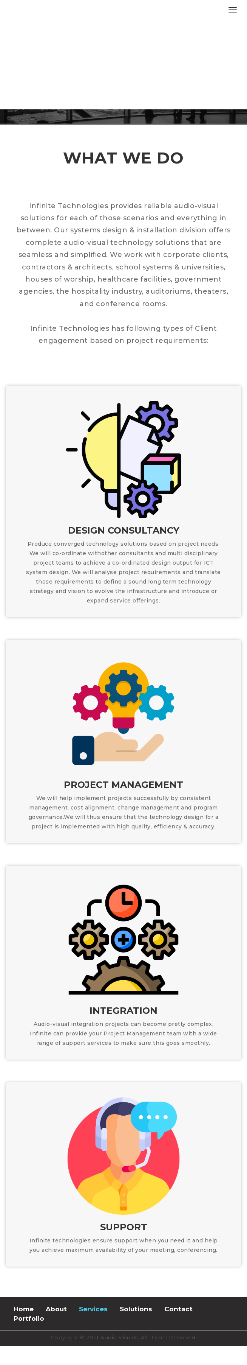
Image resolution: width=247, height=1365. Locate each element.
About (56, 1309)
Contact (178, 1309)
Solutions (136, 1309)
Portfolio (29, 1318)
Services (93, 1309)
